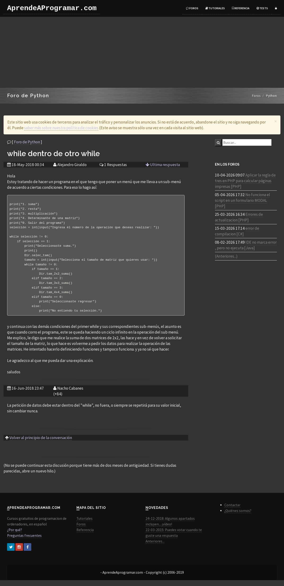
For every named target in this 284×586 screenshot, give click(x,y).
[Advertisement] (142, 52)
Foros (192, 8)
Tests (262, 8)
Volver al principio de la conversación (40, 443)
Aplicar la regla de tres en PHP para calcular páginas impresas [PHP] (245, 180)
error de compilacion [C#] (237, 231)
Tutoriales (215, 8)
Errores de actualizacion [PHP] (239, 217)
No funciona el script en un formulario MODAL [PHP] (242, 200)
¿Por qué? (14, 535)
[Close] (275, 121)
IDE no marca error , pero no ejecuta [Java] (246, 245)
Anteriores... (155, 547)
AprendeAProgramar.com (52, 8)
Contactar (232, 511)
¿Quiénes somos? (237, 516)
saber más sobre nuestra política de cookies (61, 127)
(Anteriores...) (226, 256)
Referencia (240, 8)
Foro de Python (27, 142)
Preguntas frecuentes (24, 541)
